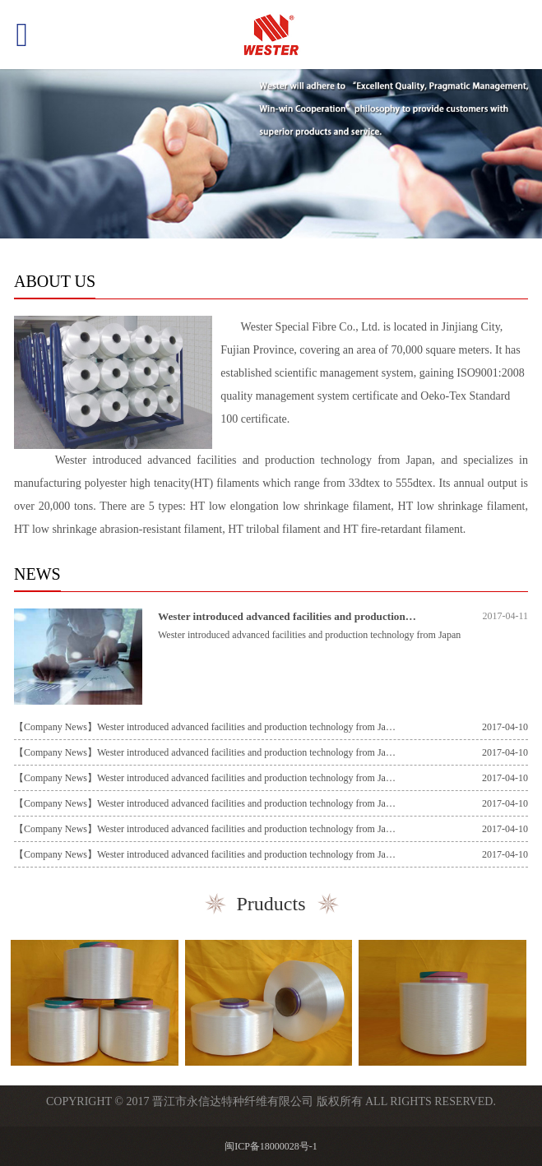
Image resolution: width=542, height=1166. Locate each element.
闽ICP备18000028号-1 (271, 1146)
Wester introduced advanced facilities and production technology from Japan (336, 616)
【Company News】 (55, 727)
